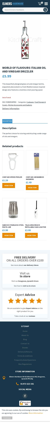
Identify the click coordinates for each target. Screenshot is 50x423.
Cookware (30, 102)
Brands (25, 347)
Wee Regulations (25, 364)
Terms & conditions (25, 356)
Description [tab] (7, 121)
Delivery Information (10, 108)
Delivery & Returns (25, 352)
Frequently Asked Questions (25, 360)
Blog (25, 339)
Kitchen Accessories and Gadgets (20, 105)
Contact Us (25, 343)
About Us (25, 335)
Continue (7, 418)
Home (25, 331)
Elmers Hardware (13, 3)
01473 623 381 (27, 383)
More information (36, 413)
